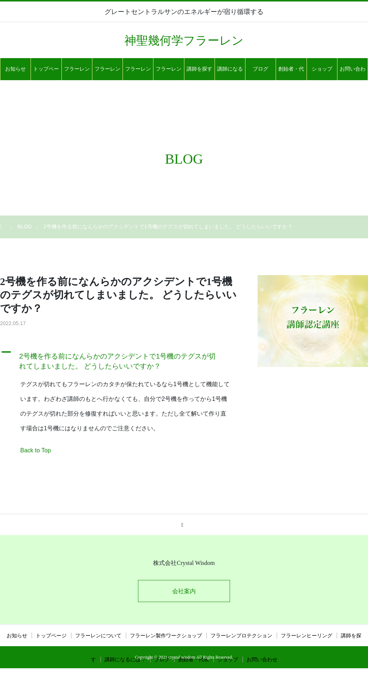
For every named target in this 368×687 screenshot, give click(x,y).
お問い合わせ (352, 73)
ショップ (322, 69)
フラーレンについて (77, 73)
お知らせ (15, 69)
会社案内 (184, 591)
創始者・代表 (291, 73)
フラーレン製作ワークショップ (107, 73)
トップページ (46, 73)
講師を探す (199, 69)
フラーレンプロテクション (138, 73)
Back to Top (35, 450)
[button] (119, 359)
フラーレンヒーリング (168, 73)
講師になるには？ (230, 73)
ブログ (260, 69)
